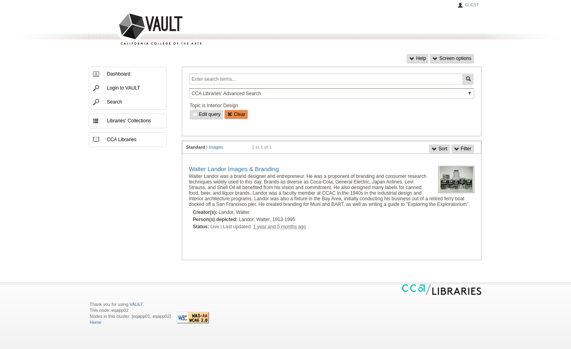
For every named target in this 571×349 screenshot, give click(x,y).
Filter (463, 149)
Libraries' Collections (129, 121)
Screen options (451, 58)
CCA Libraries (122, 139)
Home (95, 322)
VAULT (130, 29)
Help (417, 58)
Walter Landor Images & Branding (234, 169)
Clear (236, 114)
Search (114, 102)
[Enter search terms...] (325, 79)
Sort (439, 149)
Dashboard (119, 74)
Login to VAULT (123, 88)
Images (216, 147)
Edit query (206, 114)
